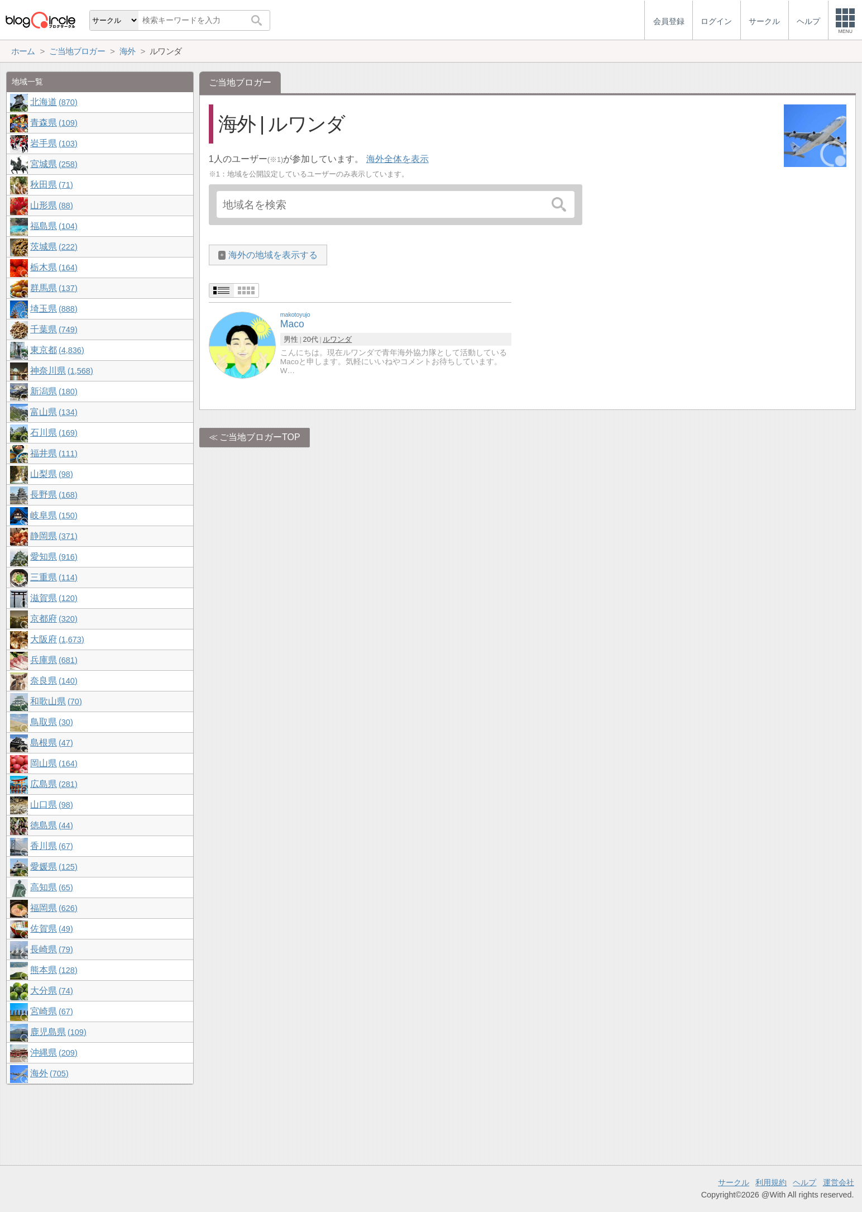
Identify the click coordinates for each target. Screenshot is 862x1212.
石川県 (53, 432)
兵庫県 (53, 660)
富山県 (53, 412)
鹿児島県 (58, 1032)
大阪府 (57, 639)
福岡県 (53, 908)
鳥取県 (51, 722)
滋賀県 (53, 598)
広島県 (53, 784)
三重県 (53, 577)
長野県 (53, 494)
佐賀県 (51, 928)
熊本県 (53, 970)
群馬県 (53, 288)
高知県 (51, 887)
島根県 (51, 742)
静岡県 (53, 536)
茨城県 (53, 246)
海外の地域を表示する (273, 255)
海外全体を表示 (397, 159)
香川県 (51, 846)
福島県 (53, 226)
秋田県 (51, 184)
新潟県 (53, 391)
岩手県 (53, 143)
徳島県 (51, 825)
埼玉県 (53, 308)
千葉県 (53, 329)
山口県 (51, 804)
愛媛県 (53, 866)
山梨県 (51, 474)
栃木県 (53, 267)
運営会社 (838, 1182)
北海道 (53, 102)
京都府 (53, 618)
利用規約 (771, 1182)
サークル (733, 1182)
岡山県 (53, 763)
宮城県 (53, 164)
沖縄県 (53, 1052)
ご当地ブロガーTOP (259, 437)
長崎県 (51, 949)
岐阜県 (53, 515)
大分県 (51, 990)
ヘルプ (804, 1182)
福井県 (53, 453)
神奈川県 (61, 370)
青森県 (53, 122)
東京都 (57, 350)
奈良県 (53, 680)
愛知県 (53, 556)
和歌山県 (56, 701)
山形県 (51, 205)
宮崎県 (51, 1011)
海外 (49, 1073)
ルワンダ (337, 339)
